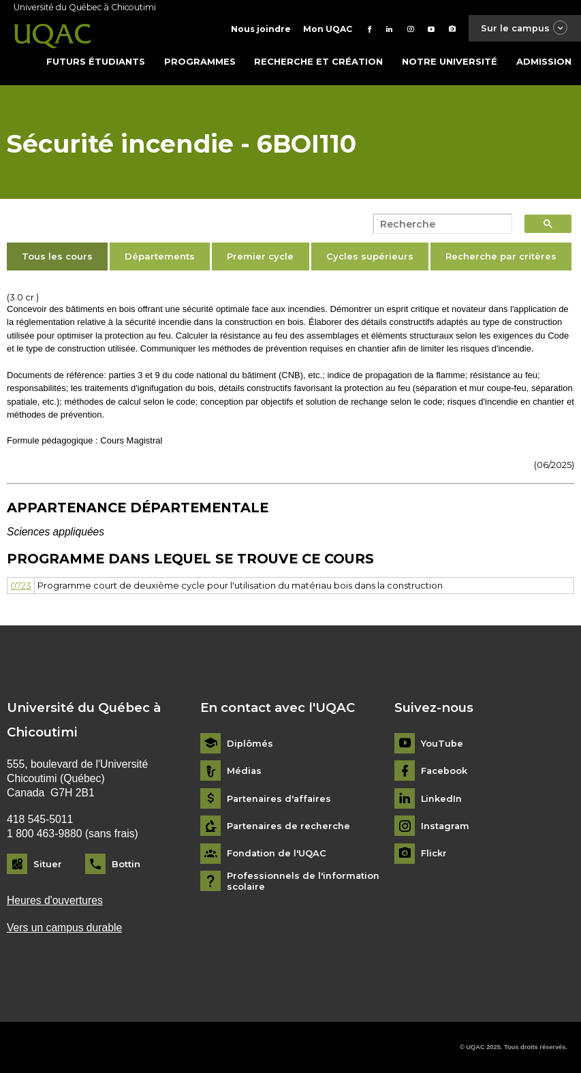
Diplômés (250, 743)
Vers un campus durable (65, 927)
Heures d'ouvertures (55, 900)
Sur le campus (524, 28)
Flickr (434, 853)
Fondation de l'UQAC (277, 853)
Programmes (200, 60)
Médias (244, 770)
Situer (47, 863)
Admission (543, 60)
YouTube (442, 743)
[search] (438, 223)
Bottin (126, 863)
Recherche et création (318, 60)
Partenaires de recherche (289, 825)
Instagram (446, 825)
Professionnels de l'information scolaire (303, 880)
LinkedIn (441, 798)
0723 (20, 584)
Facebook (444, 770)
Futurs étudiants (95, 60)
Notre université (449, 60)
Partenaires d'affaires (280, 798)
